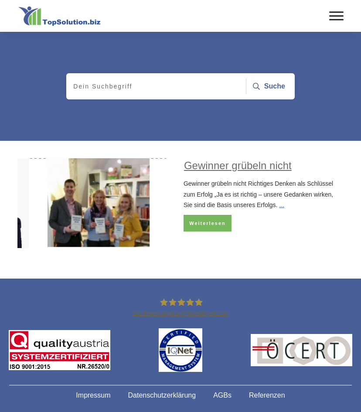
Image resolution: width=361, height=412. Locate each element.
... (281, 204)
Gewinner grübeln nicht (238, 165)
